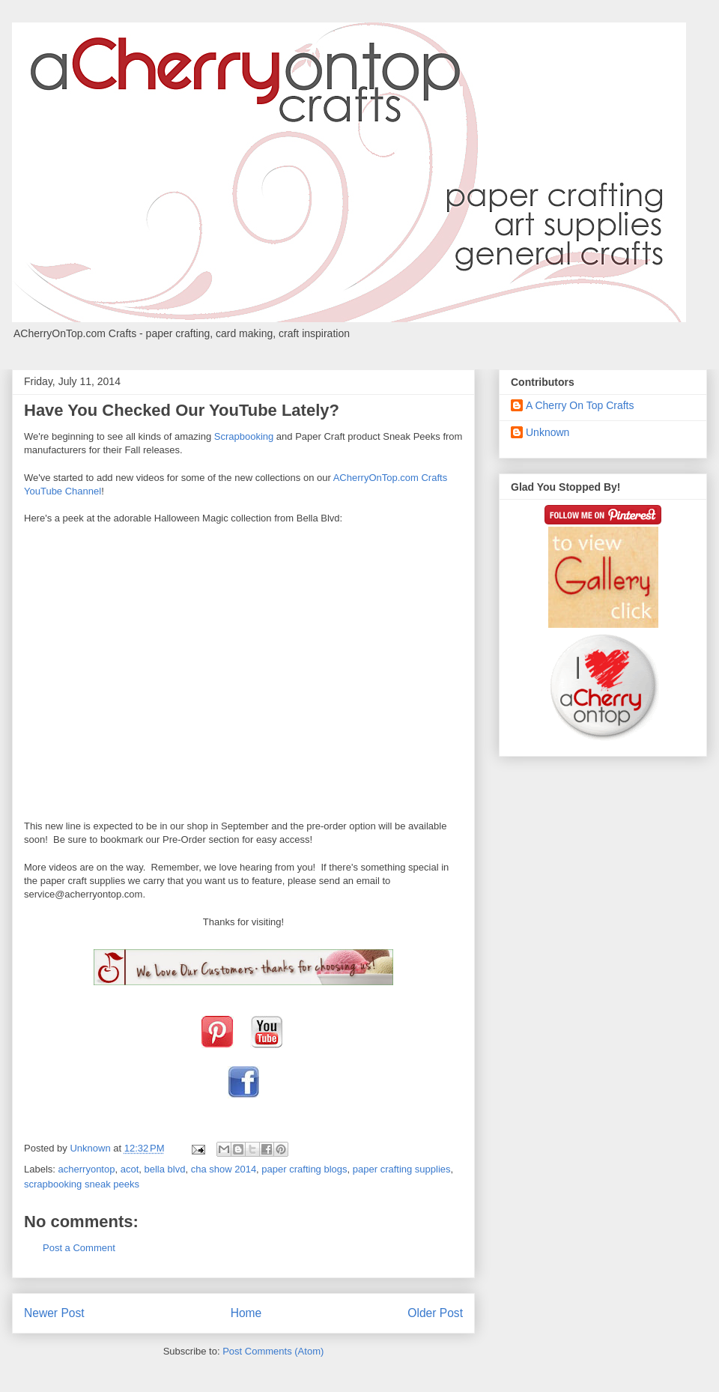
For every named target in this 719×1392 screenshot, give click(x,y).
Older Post (435, 1313)
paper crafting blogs (304, 1169)
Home (246, 1313)
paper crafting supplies (402, 1169)
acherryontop (86, 1169)
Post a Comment (79, 1247)
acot (130, 1169)
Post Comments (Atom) (273, 1351)
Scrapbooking (244, 436)
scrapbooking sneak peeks (81, 1184)
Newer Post (54, 1313)
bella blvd (164, 1169)
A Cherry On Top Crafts (580, 405)
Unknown (547, 432)
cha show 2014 (223, 1169)
